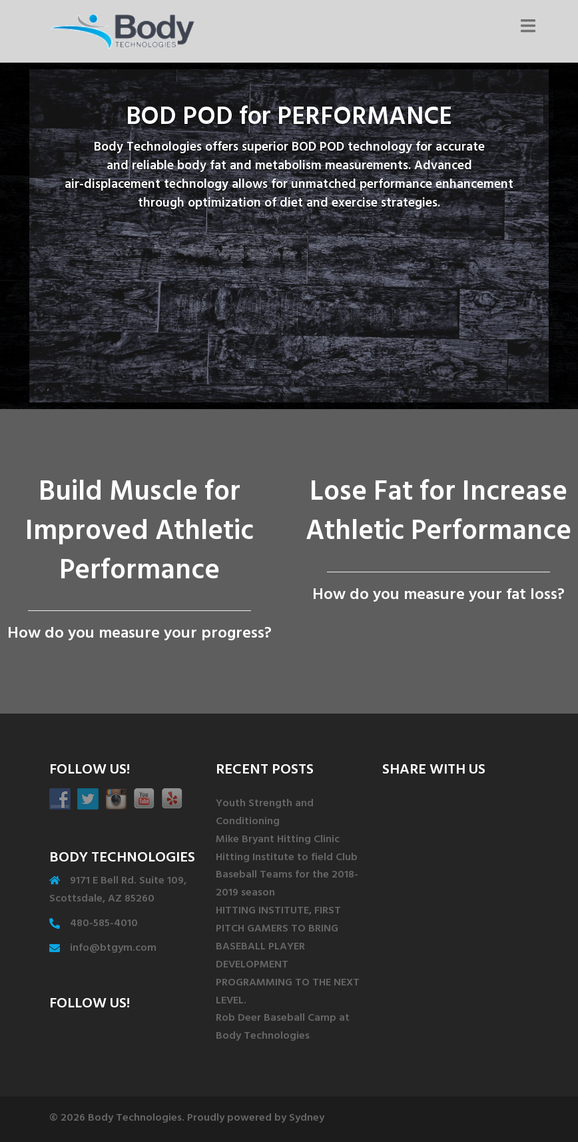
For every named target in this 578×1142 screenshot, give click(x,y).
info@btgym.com (113, 949)
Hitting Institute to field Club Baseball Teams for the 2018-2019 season (287, 876)
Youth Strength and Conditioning (265, 813)
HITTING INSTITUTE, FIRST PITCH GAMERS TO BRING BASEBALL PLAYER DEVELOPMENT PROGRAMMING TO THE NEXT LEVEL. (288, 956)
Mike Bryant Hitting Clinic (278, 840)
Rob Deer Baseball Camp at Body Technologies (283, 1028)
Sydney (306, 1119)
